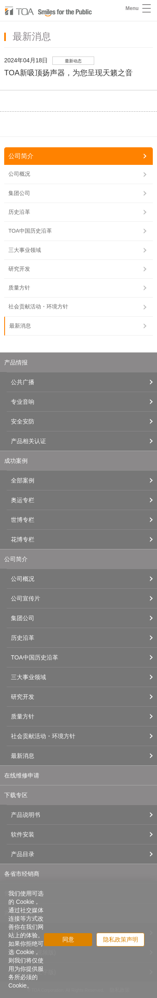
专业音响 (22, 401)
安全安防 (22, 421)
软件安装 (22, 834)
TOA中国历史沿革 (30, 231)
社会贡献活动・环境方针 (38, 306)
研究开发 (19, 269)
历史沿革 (19, 212)
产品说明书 (25, 814)
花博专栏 (22, 539)
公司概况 (19, 174)
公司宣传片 (25, 598)
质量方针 (19, 288)
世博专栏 (22, 519)
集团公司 (19, 193)
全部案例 (22, 480)
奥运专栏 (22, 500)
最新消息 (20, 326)
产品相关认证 (28, 441)
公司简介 (20, 155)
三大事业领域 (24, 250)
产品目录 (22, 854)
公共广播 (22, 382)
